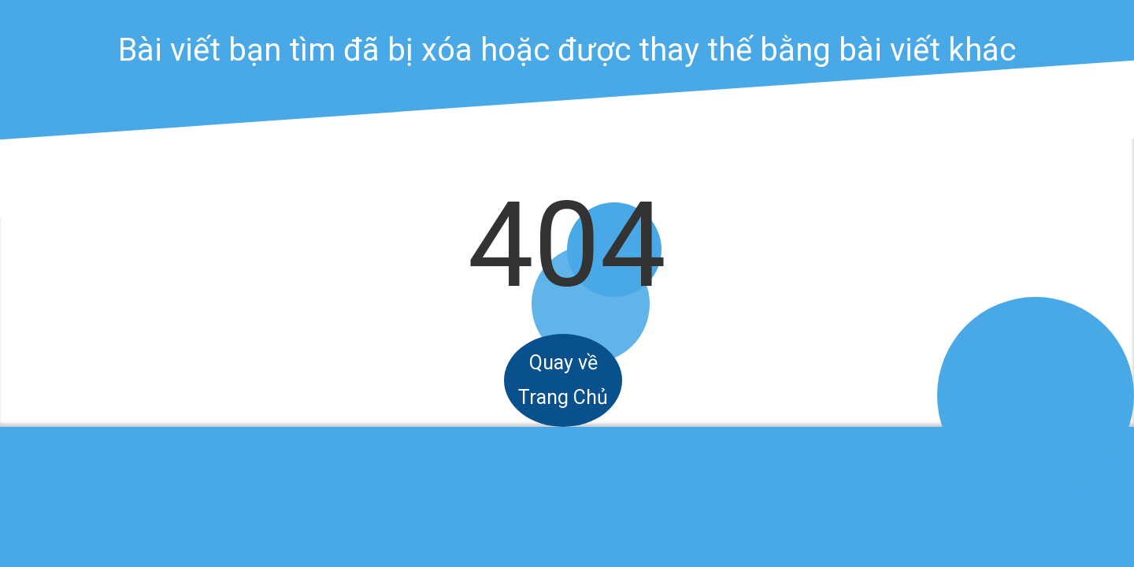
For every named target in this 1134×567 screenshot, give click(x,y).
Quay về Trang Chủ (563, 380)
